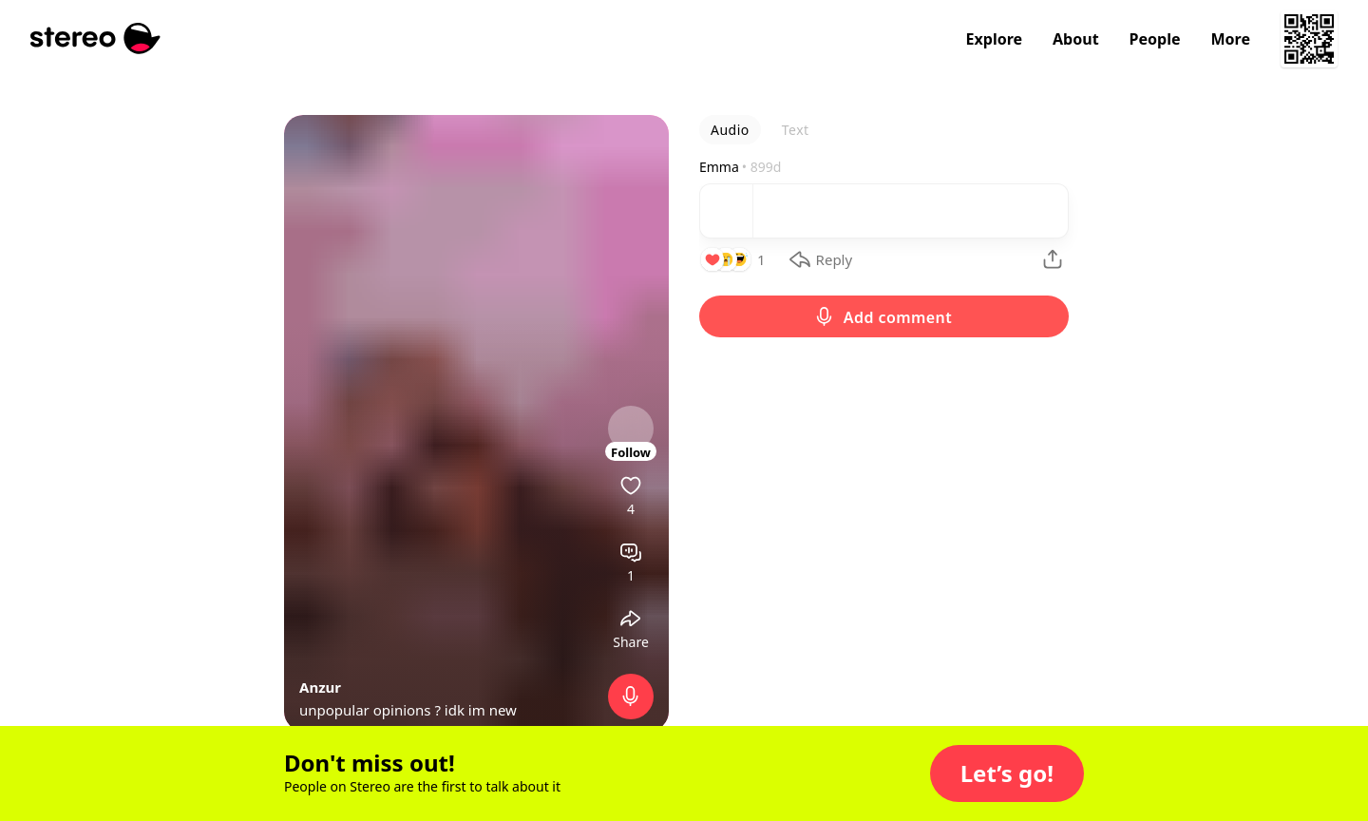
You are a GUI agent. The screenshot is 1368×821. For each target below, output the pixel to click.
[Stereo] (95, 38)
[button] (1007, 773)
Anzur (320, 687)
